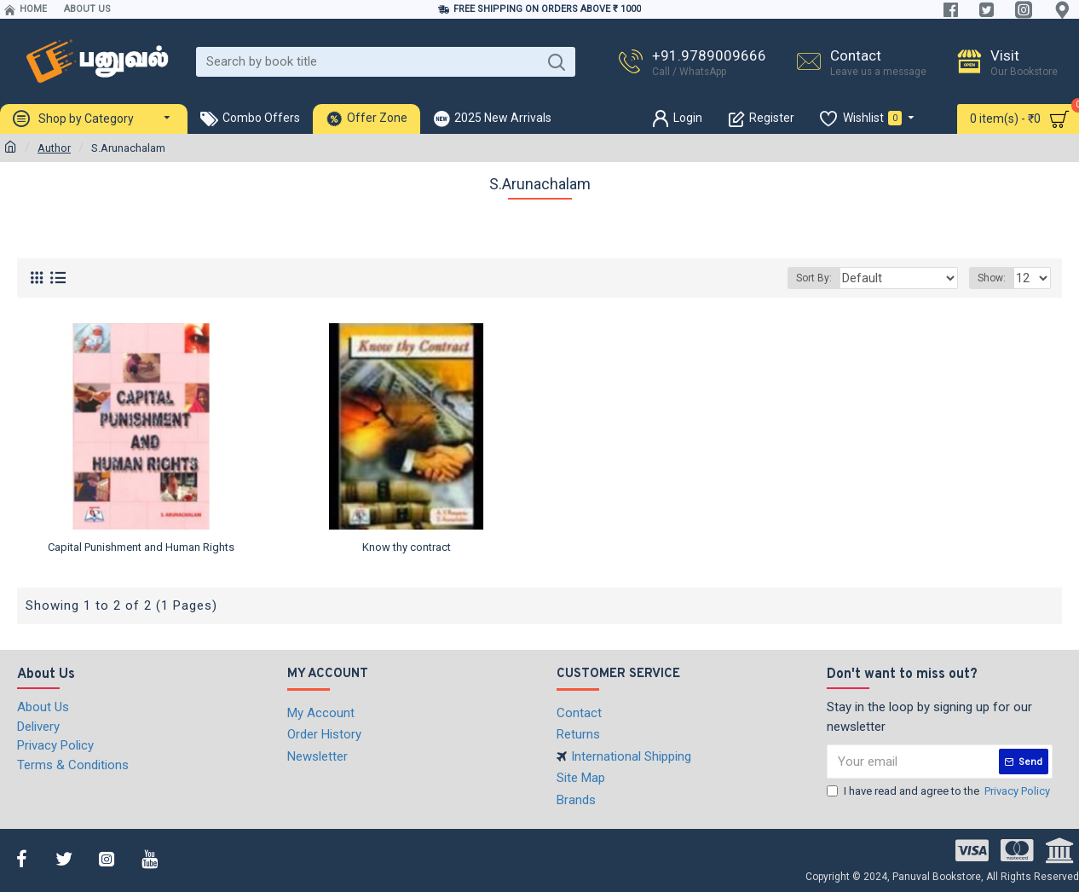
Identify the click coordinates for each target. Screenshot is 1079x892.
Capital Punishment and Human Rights (141, 547)
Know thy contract (406, 547)
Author (54, 148)
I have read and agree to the (940, 791)
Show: (994, 278)
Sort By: (833, 278)
